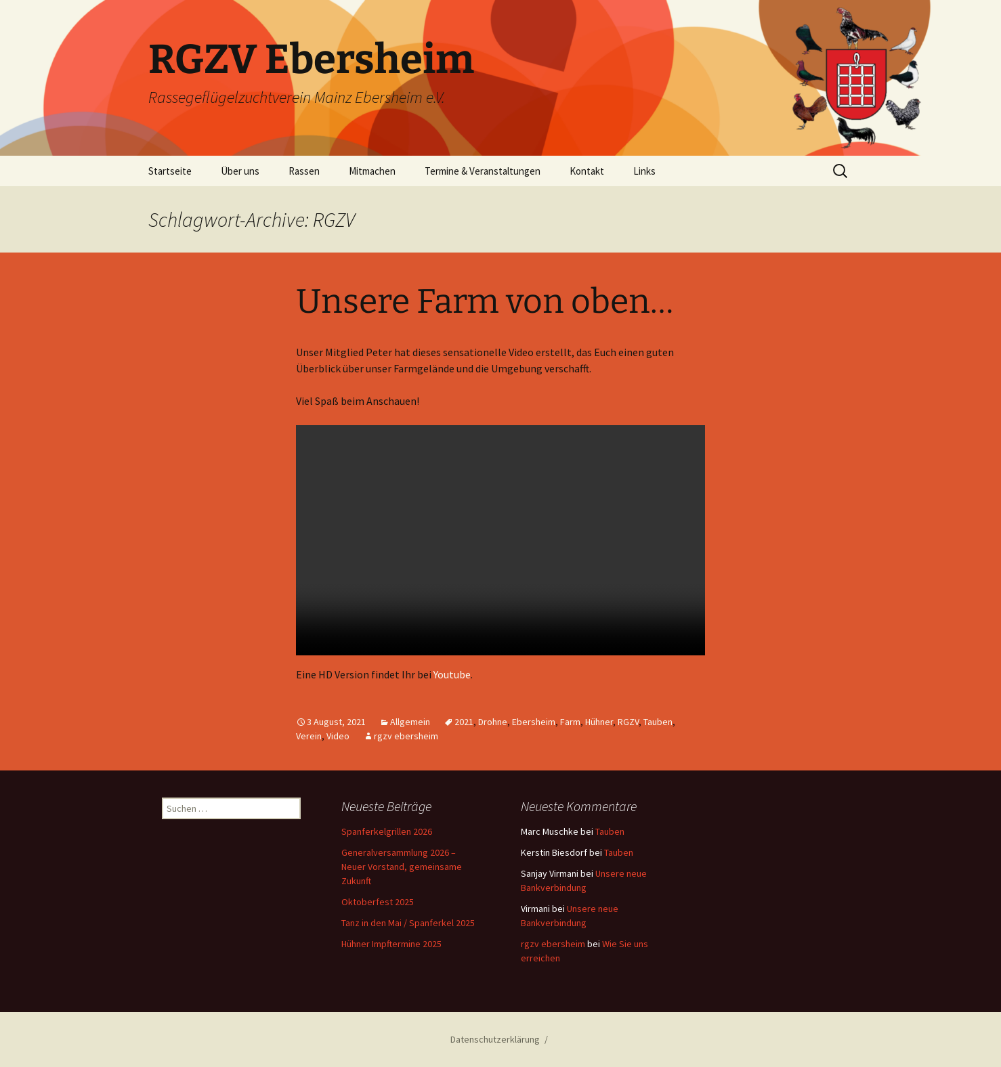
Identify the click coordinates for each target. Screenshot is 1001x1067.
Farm (570, 722)
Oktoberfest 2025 (377, 902)
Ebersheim (533, 722)
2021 (463, 722)
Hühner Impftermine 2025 (391, 944)
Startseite (170, 171)
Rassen (304, 171)
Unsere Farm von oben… (484, 301)
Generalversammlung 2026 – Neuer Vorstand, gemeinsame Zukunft (401, 866)
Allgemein (410, 722)
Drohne (492, 722)
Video (337, 736)
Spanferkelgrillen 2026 (386, 831)
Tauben (658, 722)
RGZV (628, 722)
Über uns (240, 171)
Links (644, 171)
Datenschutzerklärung (495, 1039)
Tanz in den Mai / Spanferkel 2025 (408, 923)
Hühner (599, 722)
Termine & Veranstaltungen (482, 171)
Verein (309, 736)
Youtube (452, 674)
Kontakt (587, 171)
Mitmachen (372, 171)
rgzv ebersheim (406, 736)
